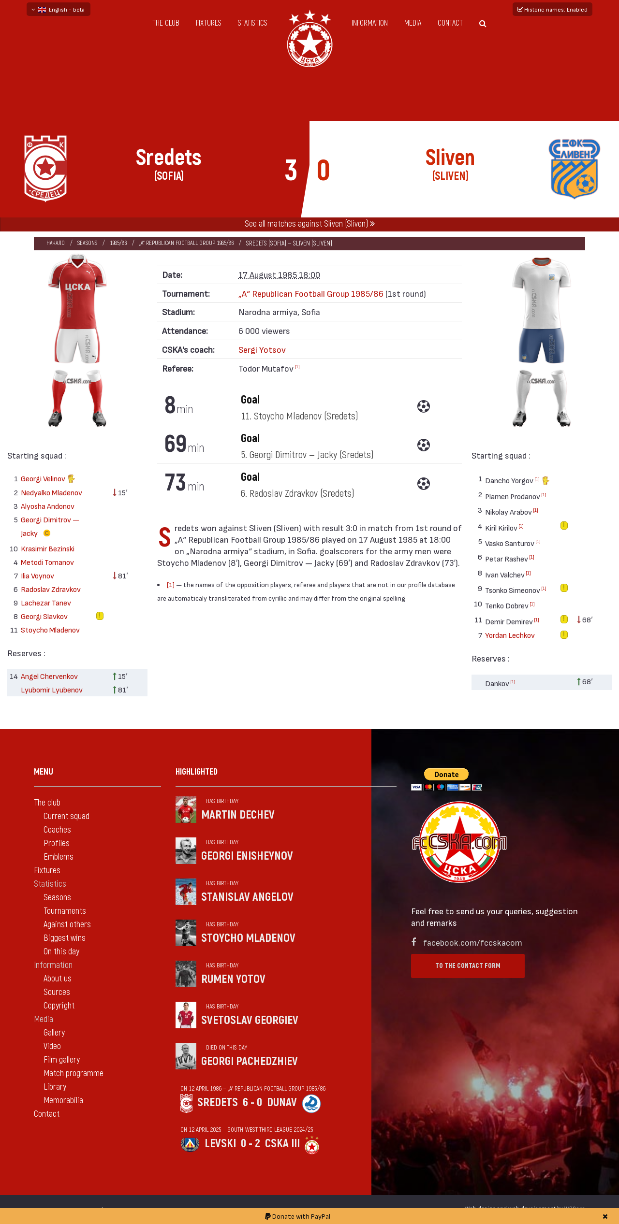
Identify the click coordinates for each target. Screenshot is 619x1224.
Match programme (73, 1073)
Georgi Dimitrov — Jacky (50, 528)
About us (58, 978)
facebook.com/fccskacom (472, 942)
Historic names (552, 9)
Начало (55, 243)
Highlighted (197, 772)
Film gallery (62, 1060)
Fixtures (208, 23)
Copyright (59, 1005)
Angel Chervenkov (49, 675)
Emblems (59, 857)
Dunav (282, 1102)
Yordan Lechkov (510, 634)
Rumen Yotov (233, 979)
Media (412, 23)
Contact (450, 23)
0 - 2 (250, 1144)
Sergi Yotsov (262, 349)
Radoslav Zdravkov (51, 588)
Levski (220, 1144)
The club (165, 23)
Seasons (89, 243)
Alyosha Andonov (47, 505)
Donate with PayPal (297, 1216)
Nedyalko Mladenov (51, 492)
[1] (297, 366)
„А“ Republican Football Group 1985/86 (197, 243)
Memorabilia (63, 1100)
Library (55, 1087)
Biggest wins (65, 938)
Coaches (57, 829)
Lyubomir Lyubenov (52, 689)
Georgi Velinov (48, 480)
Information (370, 23)
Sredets (217, 1102)
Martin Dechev (238, 815)
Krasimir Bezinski (47, 548)
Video (52, 1046)
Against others (67, 924)
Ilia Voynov (37, 575)
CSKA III (282, 1144)
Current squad (66, 816)
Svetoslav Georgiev (249, 1020)
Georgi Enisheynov (247, 856)
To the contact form (468, 966)
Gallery (54, 1032)
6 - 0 (252, 1102)
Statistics (252, 23)
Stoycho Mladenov (50, 629)
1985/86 (123, 243)
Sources (57, 992)
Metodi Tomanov (47, 561)
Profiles (57, 843)
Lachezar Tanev (46, 602)
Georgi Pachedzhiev (249, 1061)
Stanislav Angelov (247, 897)
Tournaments (65, 911)
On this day (61, 951)
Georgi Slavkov (44, 615)
